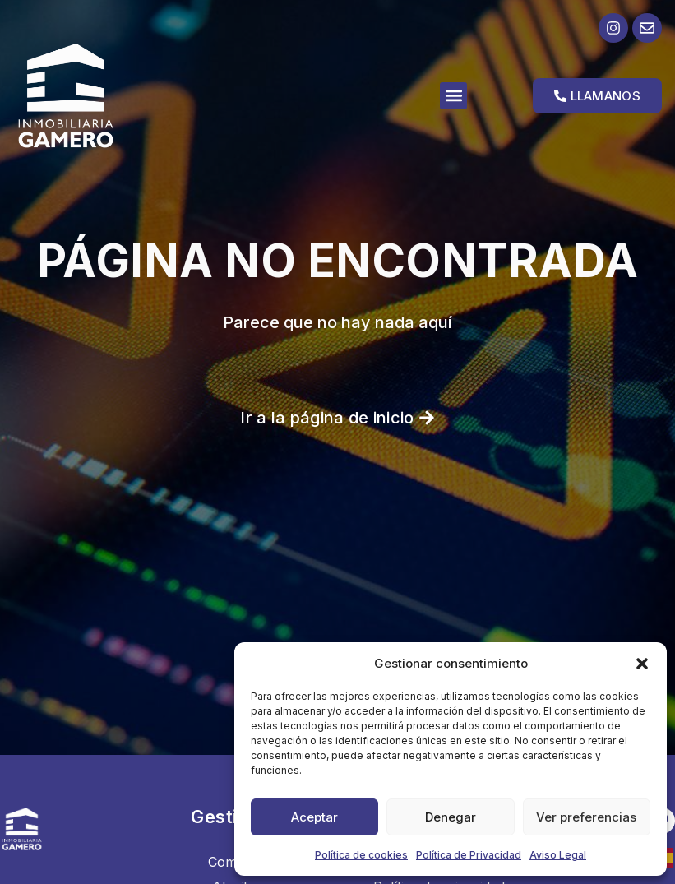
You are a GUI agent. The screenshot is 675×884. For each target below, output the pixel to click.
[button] (642, 663)
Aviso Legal (557, 855)
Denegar (450, 817)
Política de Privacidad (468, 855)
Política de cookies (361, 855)
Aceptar (314, 817)
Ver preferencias (586, 817)
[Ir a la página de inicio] (94, 95)
